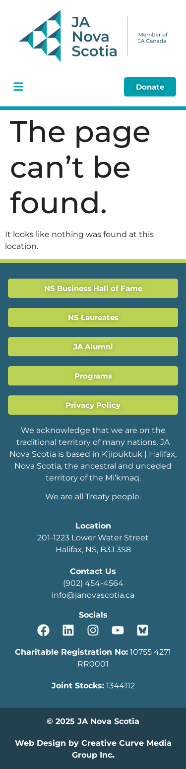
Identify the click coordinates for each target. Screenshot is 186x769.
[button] (18, 87)
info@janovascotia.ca (93, 595)
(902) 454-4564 (93, 583)
